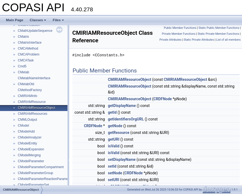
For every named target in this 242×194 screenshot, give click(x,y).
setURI (113, 180)
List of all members (228, 39)
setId (112, 166)
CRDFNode (163, 99)
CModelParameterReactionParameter (45, 179)
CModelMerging (29, 155)
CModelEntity (27, 143)
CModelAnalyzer (30, 137)
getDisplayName (122, 105)
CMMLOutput (27, 120)
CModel (23, 125)
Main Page (14, 20)
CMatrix (23, 37)
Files (58, 20)
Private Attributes (170, 39)
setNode (115, 173)
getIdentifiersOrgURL (126, 119)
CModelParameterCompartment (41, 167)
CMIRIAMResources (32, 114)
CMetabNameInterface (34, 78)
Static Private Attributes (199, 39)
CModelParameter (31, 161)
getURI (114, 139)
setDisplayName (122, 159)
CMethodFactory (30, 90)
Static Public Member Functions (219, 28)
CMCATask (26, 60)
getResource (118, 132)
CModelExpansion (31, 149)
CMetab (23, 72)
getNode (115, 126)
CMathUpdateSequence (35, 31)
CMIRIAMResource (32, 102)
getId (112, 112)
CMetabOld (26, 84)
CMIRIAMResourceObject (36, 108)
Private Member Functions (178, 34)
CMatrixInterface (30, 42)
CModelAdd (26, 131)
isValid (114, 146)
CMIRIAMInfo (27, 96)
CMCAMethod (28, 48)
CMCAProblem (28, 54)
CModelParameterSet (33, 185)
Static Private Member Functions (218, 34)
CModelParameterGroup (35, 173)
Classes (38, 20)
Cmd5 (22, 66)
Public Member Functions (180, 28)
